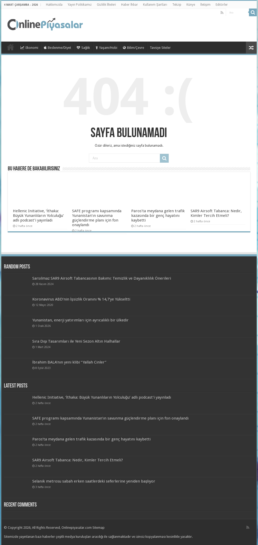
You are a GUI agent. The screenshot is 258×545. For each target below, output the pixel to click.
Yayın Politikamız (80, 4)
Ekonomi (29, 48)
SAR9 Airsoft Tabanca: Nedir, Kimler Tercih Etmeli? (216, 213)
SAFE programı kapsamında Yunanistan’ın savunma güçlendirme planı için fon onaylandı (96, 218)
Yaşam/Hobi (106, 48)
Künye (190, 4)
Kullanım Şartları (155, 4)
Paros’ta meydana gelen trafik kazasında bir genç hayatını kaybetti (158, 216)
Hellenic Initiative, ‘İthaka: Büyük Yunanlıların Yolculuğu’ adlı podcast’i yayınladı (38, 216)
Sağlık (83, 48)
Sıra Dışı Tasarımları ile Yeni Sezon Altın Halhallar (76, 341)
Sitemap (98, 528)
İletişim (205, 4)
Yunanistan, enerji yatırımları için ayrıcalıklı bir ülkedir (80, 320)
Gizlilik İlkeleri (106, 4)
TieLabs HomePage (10, 47)
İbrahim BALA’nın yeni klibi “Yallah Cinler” (69, 362)
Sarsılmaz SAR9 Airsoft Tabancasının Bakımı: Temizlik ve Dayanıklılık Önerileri (101, 278)
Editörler (222, 4)
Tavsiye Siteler (160, 48)
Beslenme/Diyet (57, 48)
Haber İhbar (129, 4)
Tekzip (176, 4)
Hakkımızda (54, 4)
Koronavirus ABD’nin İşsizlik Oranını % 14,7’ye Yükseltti (81, 299)
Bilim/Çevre (133, 48)
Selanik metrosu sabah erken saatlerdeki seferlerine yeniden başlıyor (93, 481)
